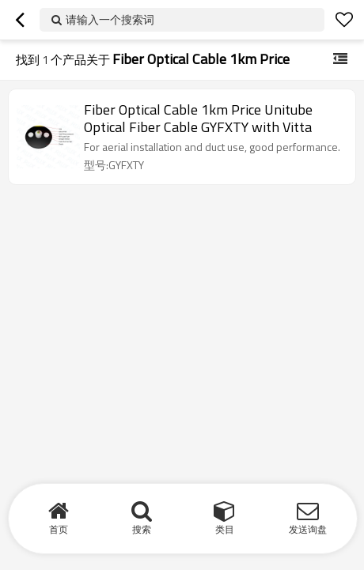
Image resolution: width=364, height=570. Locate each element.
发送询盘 (308, 529)
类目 (224, 529)
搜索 (141, 529)
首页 (58, 529)
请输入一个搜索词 (110, 19)
